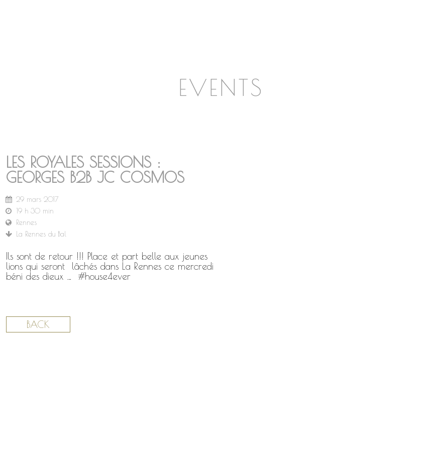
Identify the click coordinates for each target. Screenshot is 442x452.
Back (38, 324)
